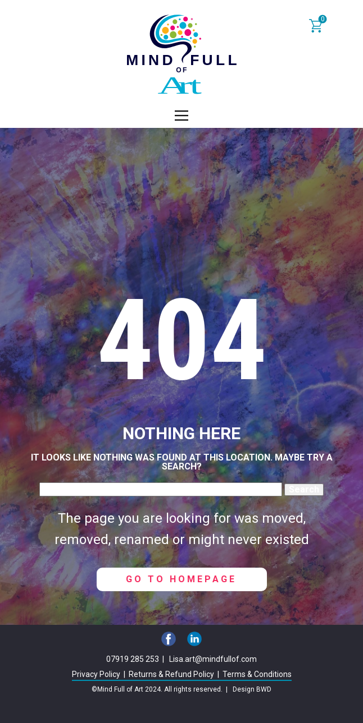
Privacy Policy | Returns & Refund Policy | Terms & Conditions (182, 674)
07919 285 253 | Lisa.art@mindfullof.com (181, 659)
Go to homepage (181, 579)
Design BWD (252, 689)
